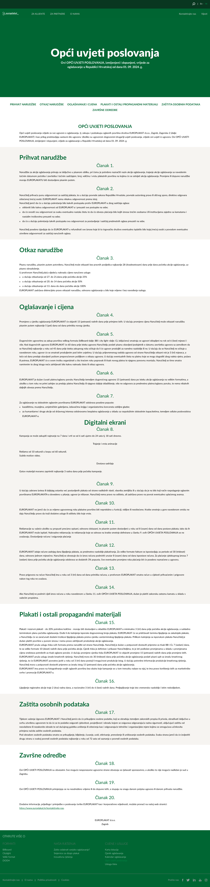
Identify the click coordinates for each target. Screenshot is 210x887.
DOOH (6, 861)
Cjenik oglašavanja (114, 853)
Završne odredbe (105, 110)
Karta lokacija (111, 850)
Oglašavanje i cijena (82, 104)
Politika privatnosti (47, 880)
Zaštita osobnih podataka (181, 104)
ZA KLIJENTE (38, 14)
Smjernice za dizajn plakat (66, 853)
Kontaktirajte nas (187, 14)
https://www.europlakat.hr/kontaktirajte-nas (41, 808)
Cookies (65, 880)
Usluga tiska (111, 864)
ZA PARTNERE (57, 14)
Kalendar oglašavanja (115, 857)
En (201, 4)
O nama (29, 880)
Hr (206, 4)
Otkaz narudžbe (52, 104)
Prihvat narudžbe (23, 104)
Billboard (7, 850)
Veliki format (9, 857)
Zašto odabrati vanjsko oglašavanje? (72, 850)
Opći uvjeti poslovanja (116, 861)
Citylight (7, 853)
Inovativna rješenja (63, 857)
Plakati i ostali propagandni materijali (129, 104)
